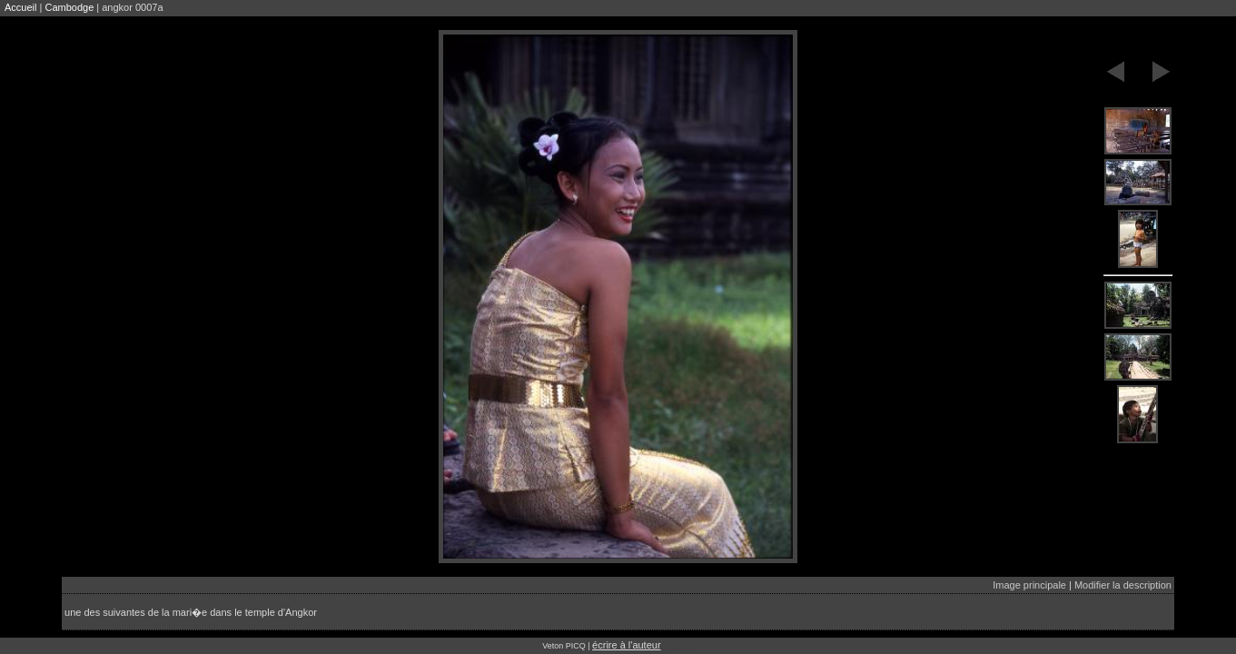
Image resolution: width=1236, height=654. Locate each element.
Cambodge (69, 7)
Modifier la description (1123, 585)
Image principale (1029, 585)
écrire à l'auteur (626, 644)
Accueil (20, 7)
